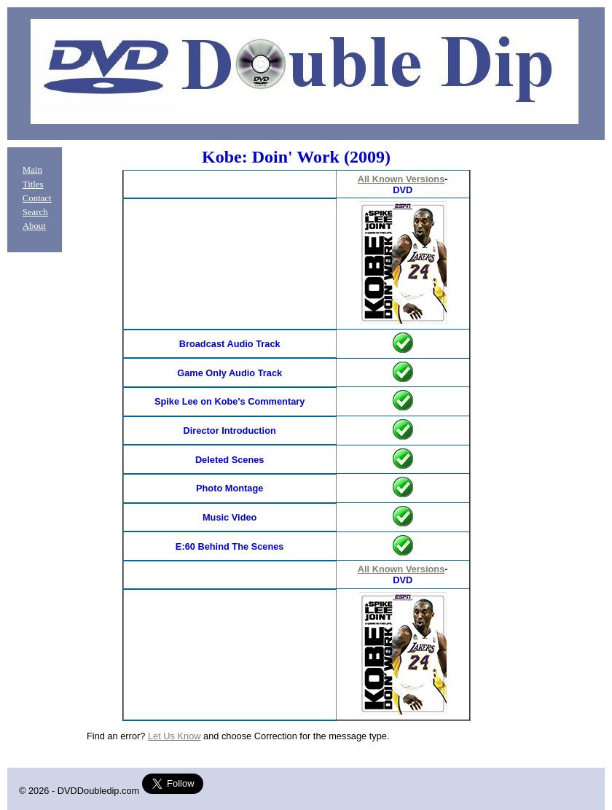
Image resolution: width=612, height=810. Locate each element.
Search (35, 212)
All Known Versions (401, 179)
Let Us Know (174, 736)
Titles (33, 184)
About (34, 226)
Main (32, 170)
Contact (37, 198)
